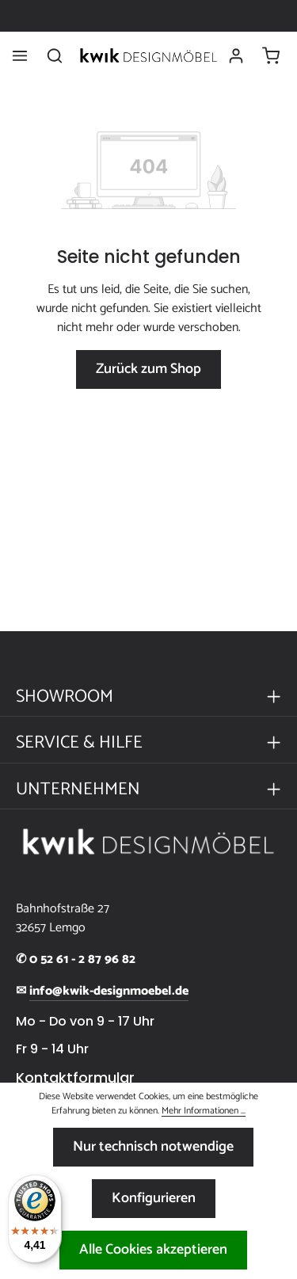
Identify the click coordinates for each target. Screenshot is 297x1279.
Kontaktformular (75, 1078)
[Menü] (20, 55)
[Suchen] (54, 55)
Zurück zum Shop (148, 369)
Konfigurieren (154, 1198)
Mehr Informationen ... (204, 1111)
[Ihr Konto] (236, 55)
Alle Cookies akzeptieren (153, 1250)
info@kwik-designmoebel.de (108, 991)
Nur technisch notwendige (153, 1147)
